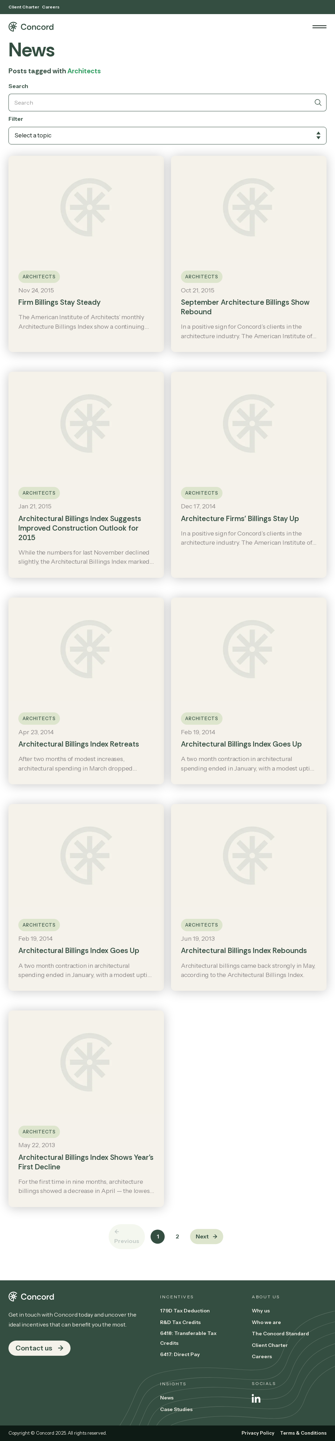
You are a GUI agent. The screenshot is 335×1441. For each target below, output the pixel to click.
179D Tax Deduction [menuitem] (185, 1310)
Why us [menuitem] (261, 1310)
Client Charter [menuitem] (23, 7)
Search (18, 85)
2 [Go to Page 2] (177, 1236)
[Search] (159, 102)
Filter (15, 118)
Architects (39, 276)
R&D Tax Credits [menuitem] (180, 1322)
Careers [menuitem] (51, 7)
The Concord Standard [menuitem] (280, 1333)
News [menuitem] (166, 1397)
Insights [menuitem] (173, 1383)
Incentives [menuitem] (177, 1296)
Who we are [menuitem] (266, 1322)
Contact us (34, 1348)
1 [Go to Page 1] (158, 1236)
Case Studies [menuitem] (176, 1409)
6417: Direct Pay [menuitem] (180, 1354)
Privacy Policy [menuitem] (258, 1433)
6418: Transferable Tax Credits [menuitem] (188, 1338)
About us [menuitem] (266, 1296)
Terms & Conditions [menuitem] (303, 1433)
